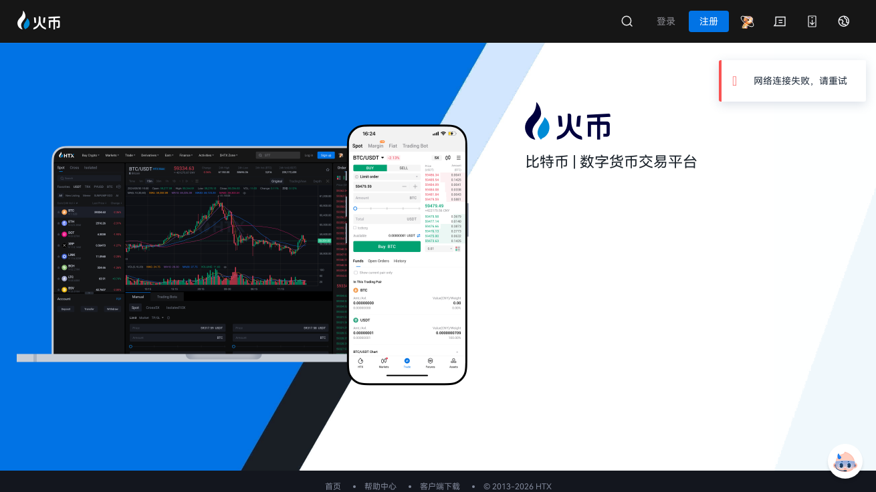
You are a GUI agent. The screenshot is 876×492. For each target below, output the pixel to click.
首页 (333, 486)
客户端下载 (440, 486)
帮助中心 (380, 486)
